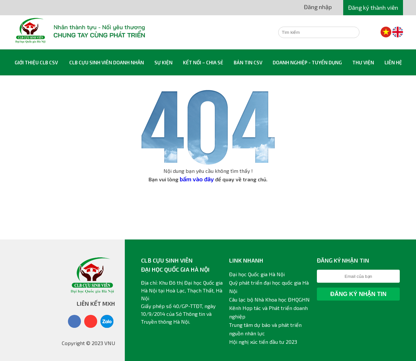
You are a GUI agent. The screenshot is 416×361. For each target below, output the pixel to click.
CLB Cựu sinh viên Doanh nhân (106, 62)
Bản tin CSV (248, 62)
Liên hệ (393, 62)
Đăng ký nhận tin (358, 294)
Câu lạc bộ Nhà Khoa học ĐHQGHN (269, 299)
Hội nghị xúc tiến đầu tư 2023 (263, 342)
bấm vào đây (197, 179)
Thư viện (363, 62)
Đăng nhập (318, 6)
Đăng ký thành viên (373, 7)
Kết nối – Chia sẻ (203, 62)
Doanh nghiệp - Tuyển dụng (307, 62)
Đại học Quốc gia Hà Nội (257, 274)
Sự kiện (163, 62)
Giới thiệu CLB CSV (36, 62)
